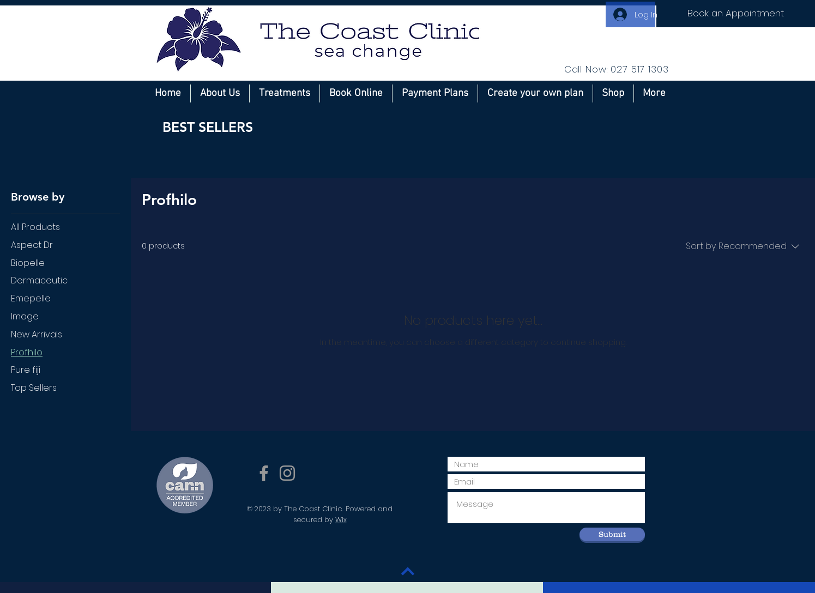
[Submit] (612, 534)
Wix (341, 520)
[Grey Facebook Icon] (263, 473)
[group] (408, 163)
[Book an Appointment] (735, 13)
